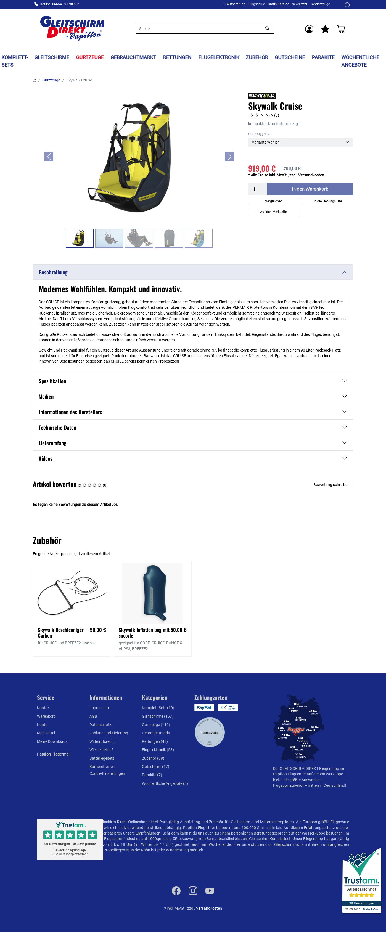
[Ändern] (347, 4)
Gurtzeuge (90, 57)
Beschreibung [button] (53, 272)
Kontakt (44, 708)
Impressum (99, 708)
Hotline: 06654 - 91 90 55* (59, 4)
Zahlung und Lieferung (108, 733)
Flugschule (256, 4)
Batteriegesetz (101, 758)
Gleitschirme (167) (157, 716)
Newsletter (299, 4)
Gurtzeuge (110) (156, 724)
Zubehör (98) (153, 758)
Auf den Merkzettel (274, 212)
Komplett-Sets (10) (158, 708)
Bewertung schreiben (331, 484)
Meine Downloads (52, 741)
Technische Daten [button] (57, 427)
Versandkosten (209, 908)
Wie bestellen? (101, 750)
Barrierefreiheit (102, 766)
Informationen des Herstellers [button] (70, 412)
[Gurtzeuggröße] (300, 142)
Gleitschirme (52, 57)
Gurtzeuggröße (259, 134)
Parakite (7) (152, 775)
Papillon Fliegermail (53, 754)
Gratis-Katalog (278, 4)
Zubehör (257, 57)
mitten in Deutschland (326, 785)
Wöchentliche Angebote (360, 61)
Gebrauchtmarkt (133, 57)
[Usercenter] (309, 29)
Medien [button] (46, 396)
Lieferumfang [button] (52, 443)
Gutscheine (290, 57)
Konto (42, 724)
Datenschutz (100, 724)
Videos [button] (45, 458)
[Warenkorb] (341, 29)
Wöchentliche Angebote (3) (165, 783)
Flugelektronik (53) (158, 750)
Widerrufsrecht (102, 741)
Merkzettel (46, 733)
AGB (93, 716)
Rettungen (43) (155, 741)
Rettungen (177, 57)
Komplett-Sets (14, 61)
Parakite (323, 57)
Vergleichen (273, 201)
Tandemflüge (320, 4)
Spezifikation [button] (52, 381)
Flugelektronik (218, 57)
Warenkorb (46, 716)
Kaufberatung (235, 4)
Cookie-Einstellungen (107, 773)
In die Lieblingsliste (328, 201)
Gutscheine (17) (155, 766)
